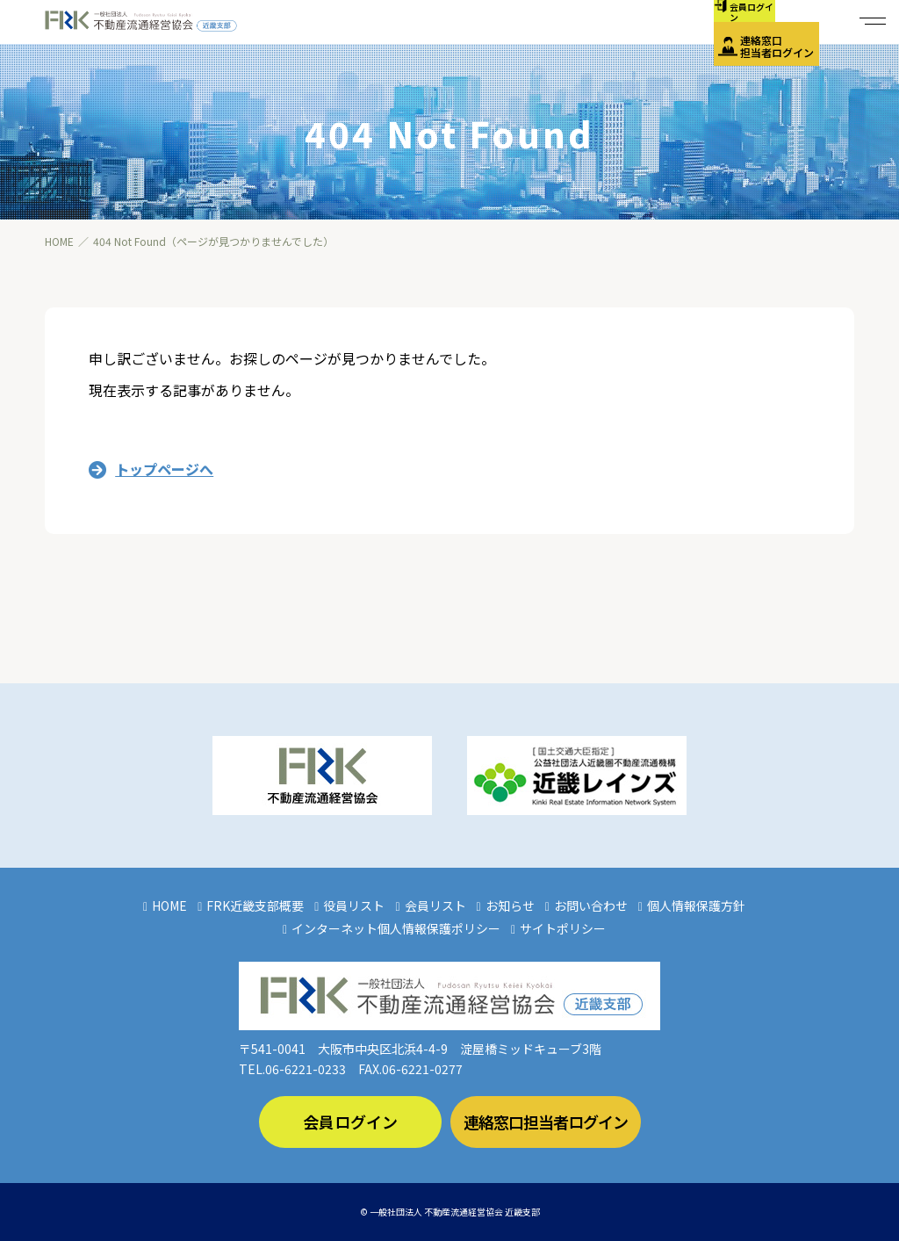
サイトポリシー (563, 928)
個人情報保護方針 (696, 905)
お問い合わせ (591, 905)
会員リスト (435, 905)
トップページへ (164, 469)
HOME (169, 905)
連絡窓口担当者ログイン (777, 46)
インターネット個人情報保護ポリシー (395, 928)
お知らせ (510, 905)
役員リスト (354, 905)
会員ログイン (350, 1121)
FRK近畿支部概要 (255, 905)
